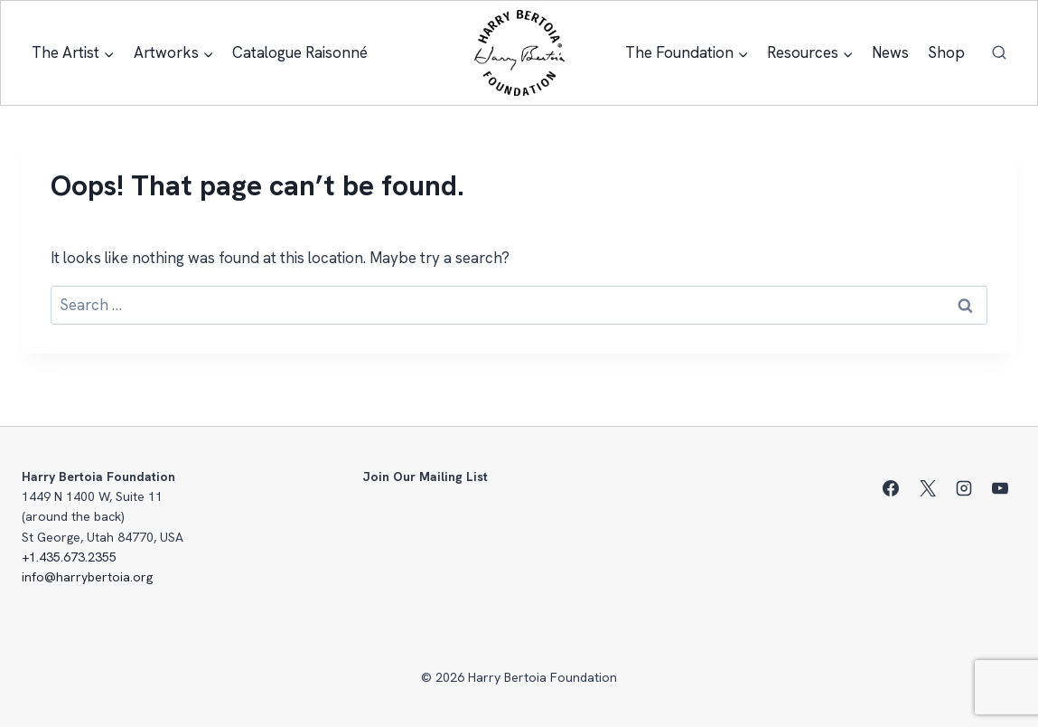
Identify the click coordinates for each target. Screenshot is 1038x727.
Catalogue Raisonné (300, 52)
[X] (928, 488)
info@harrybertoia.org (87, 577)
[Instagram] (964, 488)
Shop (946, 52)
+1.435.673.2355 (69, 557)
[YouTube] (1000, 488)
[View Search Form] (999, 53)
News (890, 52)
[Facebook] (890, 488)
